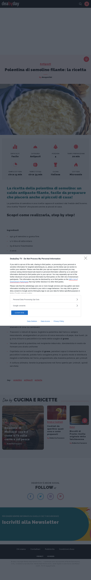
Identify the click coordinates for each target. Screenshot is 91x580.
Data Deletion (32, 321)
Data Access (45, 321)
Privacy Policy (59, 321)
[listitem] (45, 299)
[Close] (86, 259)
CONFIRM (22, 313)
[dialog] (45, 290)
